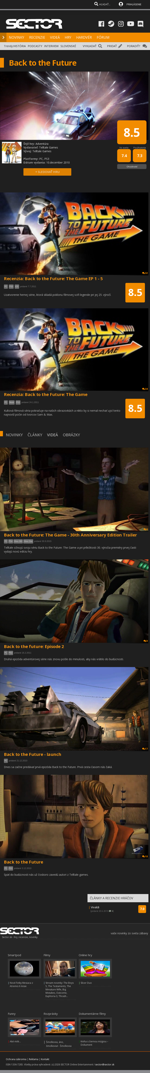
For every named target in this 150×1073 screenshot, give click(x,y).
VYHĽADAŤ (89, 46)
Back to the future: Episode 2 (34, 646)
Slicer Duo (86, 982)
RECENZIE (37, 37)
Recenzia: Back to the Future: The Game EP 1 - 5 (53, 278)
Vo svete (124, 147)
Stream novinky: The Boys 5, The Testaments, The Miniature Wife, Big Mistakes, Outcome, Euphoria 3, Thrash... (60, 989)
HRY (68, 37)
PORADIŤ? (133, 46)
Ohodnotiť (132, 166)
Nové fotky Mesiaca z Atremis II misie (21, 984)
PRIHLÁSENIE (134, 4)
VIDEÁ (55, 37)
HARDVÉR (84, 37)
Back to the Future (23, 862)
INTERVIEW (51, 46)
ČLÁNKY (35, 434)
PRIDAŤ (112, 46)
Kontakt (45, 1059)
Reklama (33, 1059)
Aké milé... (15, 1041)
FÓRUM (103, 37)
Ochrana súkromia (16, 1059)
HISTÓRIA (19, 46)
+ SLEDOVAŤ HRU (47, 172)
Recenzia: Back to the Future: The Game (45, 394)
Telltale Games (48, 147)
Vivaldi (95, 907)
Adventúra (42, 144)
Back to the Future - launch (32, 754)
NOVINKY (16, 37)
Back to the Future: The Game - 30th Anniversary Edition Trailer (70, 535)
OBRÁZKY (71, 434)
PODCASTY (35, 46)
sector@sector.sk (104, 1064)
